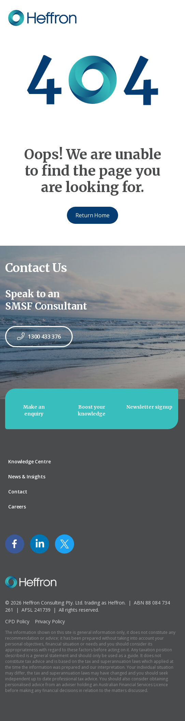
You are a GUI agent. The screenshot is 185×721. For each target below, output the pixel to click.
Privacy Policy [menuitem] (50, 621)
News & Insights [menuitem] (26, 476)
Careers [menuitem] (17, 506)
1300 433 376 (39, 336)
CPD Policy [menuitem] (17, 621)
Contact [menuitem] (17, 491)
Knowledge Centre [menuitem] (29, 461)
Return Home (92, 215)
